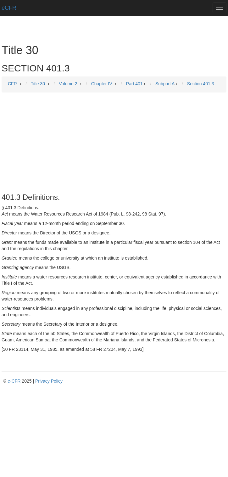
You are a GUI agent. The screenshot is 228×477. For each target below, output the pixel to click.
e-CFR (14, 381)
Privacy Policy (49, 381)
